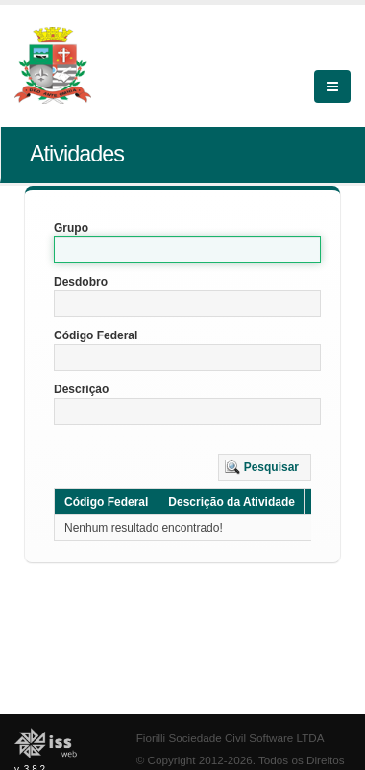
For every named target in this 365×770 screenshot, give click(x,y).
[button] (264, 467)
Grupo (71, 228)
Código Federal (95, 335)
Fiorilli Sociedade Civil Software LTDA (230, 738)
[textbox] (187, 249)
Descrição (81, 389)
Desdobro (81, 281)
